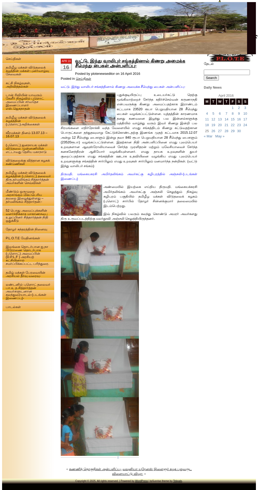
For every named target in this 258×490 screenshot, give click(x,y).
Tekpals (177, 481)
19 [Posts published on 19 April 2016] (213, 125)
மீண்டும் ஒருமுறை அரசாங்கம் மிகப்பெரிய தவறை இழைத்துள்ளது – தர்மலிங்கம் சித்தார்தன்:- (24, 196)
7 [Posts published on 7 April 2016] (226, 113)
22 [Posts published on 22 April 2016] (233, 125)
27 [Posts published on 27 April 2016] (220, 131)
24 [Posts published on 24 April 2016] (245, 125)
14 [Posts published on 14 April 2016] (226, 119)
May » (219, 136)
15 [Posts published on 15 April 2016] (233, 119)
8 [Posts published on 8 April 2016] (233, 113)
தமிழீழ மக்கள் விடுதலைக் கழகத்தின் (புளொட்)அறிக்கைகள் (26, 120)
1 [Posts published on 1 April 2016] (233, 108)
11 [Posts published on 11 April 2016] (207, 119)
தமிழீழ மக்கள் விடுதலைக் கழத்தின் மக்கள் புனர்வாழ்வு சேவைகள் (27, 70)
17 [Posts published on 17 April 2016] (245, 119)
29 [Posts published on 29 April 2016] (233, 131)
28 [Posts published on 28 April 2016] (226, 131)
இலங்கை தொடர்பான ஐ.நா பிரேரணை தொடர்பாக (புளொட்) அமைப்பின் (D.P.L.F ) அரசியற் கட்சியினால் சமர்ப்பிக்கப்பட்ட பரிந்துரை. (27, 255)
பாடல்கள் (13, 307)
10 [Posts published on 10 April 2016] (245, 113)
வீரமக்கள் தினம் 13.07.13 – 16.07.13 (26, 134)
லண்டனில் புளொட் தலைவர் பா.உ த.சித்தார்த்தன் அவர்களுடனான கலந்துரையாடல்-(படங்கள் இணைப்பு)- (28, 291)
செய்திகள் (13, 59)
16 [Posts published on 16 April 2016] (239, 119)
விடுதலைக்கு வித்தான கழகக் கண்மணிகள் (28, 162)
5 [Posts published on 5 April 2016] (213, 113)
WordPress (141, 481)
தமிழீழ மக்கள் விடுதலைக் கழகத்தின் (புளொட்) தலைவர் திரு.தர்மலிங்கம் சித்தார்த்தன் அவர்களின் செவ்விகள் (28, 178)
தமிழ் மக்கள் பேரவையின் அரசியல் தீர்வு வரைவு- (25, 274)
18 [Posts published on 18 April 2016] (207, 125)
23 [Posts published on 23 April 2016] (239, 125)
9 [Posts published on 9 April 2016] (239, 113)
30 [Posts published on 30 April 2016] (239, 131)
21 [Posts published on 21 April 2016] (226, 125)
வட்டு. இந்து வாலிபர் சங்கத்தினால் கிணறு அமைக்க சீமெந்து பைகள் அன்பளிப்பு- (130, 63)
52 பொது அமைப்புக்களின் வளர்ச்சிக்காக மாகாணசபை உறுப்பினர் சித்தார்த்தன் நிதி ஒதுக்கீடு (27, 216)
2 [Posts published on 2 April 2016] (239, 108)
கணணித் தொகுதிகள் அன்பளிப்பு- (95, 469)
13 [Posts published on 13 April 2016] (220, 119)
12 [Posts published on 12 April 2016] (213, 119)
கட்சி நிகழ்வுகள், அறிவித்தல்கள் (18, 84)
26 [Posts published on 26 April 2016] (213, 131)
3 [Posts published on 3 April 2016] (245, 108)
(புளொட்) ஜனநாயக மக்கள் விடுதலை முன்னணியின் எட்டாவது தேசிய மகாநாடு (27, 148)
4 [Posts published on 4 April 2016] (207, 113)
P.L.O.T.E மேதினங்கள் (23, 238)
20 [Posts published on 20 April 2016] (220, 125)
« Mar (208, 136)
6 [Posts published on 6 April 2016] (220, 113)
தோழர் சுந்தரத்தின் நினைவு (26, 229)
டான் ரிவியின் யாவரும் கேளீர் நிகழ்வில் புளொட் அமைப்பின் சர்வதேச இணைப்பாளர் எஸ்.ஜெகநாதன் (25, 102)
